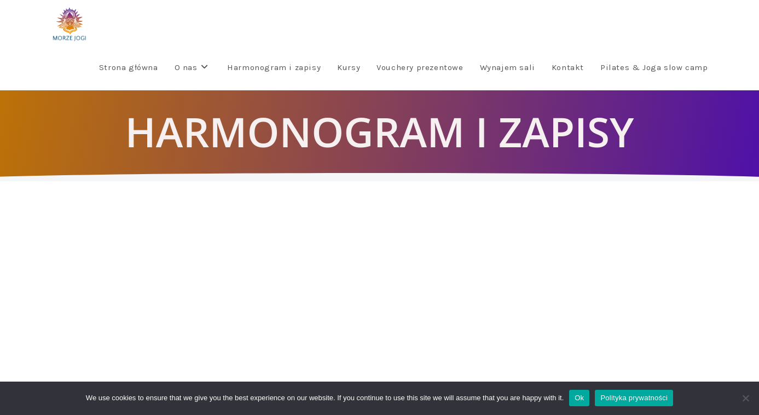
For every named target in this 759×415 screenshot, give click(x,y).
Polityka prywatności (634, 398)
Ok (579, 398)
